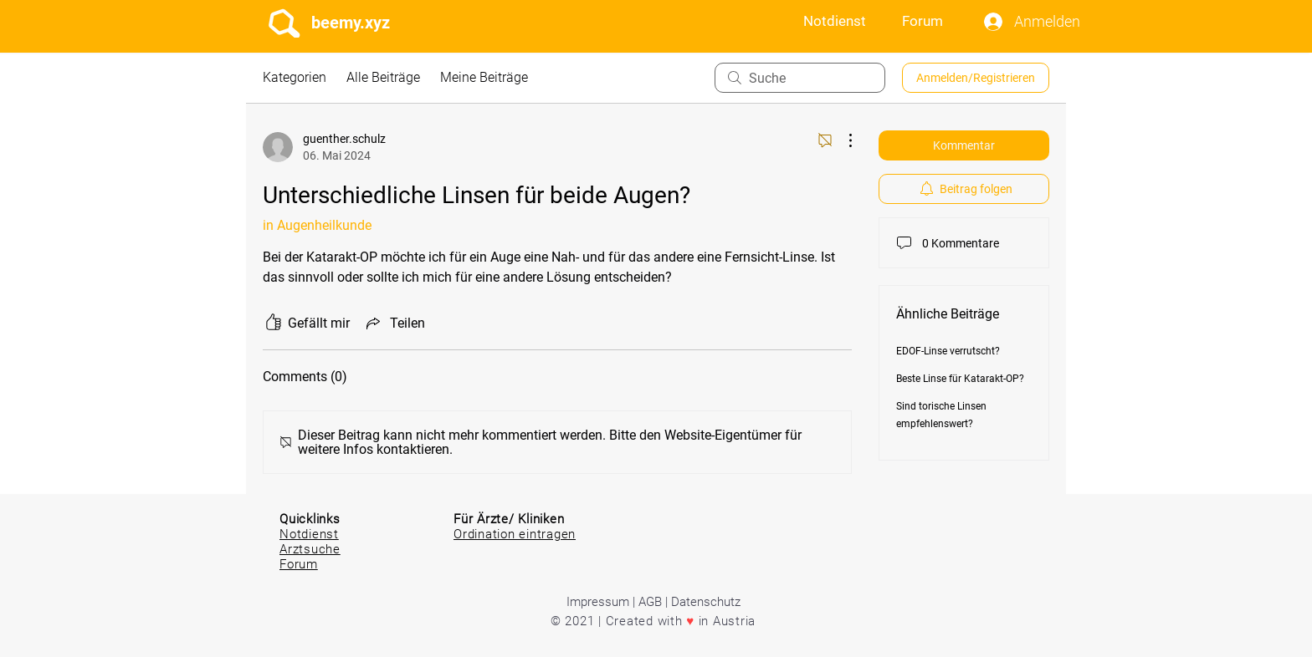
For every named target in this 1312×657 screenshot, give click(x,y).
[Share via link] (394, 323)
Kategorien (294, 77)
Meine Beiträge (484, 77)
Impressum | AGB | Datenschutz (653, 601)
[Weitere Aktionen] (842, 140)
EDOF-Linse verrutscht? (948, 351)
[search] (800, 78)
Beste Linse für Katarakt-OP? (960, 379)
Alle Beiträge (383, 77)
